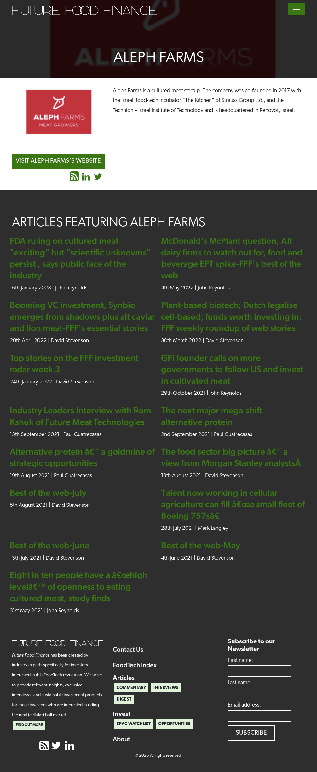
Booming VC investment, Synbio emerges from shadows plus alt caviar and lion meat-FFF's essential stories (82, 316)
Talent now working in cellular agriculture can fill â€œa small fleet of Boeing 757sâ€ (233, 504)
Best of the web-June (49, 545)
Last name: (240, 682)
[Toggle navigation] (296, 9)
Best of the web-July (48, 493)
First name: (240, 660)
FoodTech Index (135, 665)
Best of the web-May (200, 545)
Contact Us (128, 649)
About (121, 739)
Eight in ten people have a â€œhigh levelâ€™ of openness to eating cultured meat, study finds (78, 586)
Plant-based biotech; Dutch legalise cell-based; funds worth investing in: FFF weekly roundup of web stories (231, 316)
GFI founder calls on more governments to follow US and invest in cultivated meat (232, 369)
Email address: (244, 705)
